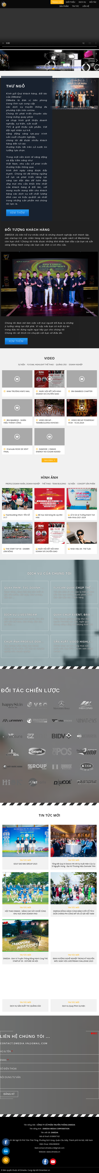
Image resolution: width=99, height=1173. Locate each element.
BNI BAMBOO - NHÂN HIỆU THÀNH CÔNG (15, 421)
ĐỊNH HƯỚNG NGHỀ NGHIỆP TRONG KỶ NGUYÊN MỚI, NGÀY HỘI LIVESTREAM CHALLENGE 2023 (73, 959)
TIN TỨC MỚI (49, 815)
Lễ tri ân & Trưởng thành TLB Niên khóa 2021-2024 (81, 516)
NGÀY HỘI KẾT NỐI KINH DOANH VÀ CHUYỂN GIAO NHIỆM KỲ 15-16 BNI (48, 392)
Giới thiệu (70, 2)
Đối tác (92, 2)
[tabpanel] (49, 60)
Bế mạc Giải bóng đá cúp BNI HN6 (49, 516)
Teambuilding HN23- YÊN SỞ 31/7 (16, 516)
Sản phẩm (64, 6)
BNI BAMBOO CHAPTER (80, 391)
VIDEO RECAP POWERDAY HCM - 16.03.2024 (81, 421)
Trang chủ (57, 2)
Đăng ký (8, 1094)
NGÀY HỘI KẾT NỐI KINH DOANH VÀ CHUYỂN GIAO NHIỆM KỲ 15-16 (47, 550)
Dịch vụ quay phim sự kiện (73, 1006)
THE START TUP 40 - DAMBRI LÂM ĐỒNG (16, 550)
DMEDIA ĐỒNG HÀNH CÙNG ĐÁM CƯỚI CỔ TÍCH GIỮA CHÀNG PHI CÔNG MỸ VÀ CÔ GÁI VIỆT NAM (73, 912)
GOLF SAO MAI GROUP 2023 (25, 864)
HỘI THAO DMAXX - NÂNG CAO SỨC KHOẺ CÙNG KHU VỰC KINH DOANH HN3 (25, 912)
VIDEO (49, 358)
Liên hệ (85, 6)
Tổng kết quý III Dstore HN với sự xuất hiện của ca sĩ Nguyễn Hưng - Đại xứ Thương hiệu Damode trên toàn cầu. (74, 865)
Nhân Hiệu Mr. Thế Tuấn (79, 549)
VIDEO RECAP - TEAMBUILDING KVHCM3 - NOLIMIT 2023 (47, 421)
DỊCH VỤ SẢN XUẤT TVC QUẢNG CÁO (25, 1006)
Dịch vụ (82, 2)
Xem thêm (17, 212)
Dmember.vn (44, 1170)
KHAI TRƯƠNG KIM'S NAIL (17, 391)
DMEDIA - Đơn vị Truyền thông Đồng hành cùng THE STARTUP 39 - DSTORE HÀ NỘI (25, 959)
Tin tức (75, 6)
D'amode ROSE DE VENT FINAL (16, 450)
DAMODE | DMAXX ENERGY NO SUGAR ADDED (48, 450)
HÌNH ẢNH (49, 477)
